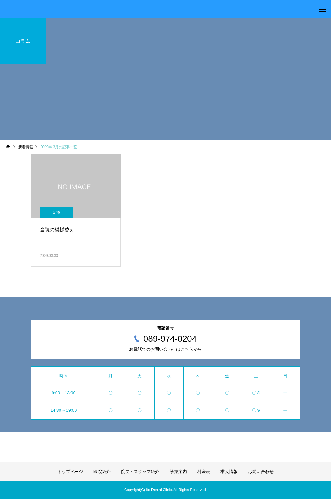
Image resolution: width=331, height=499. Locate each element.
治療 (56, 212)
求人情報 (229, 471)
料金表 (203, 471)
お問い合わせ (261, 471)
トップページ (70, 471)
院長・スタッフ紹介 (140, 471)
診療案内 (178, 471)
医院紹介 (102, 471)
